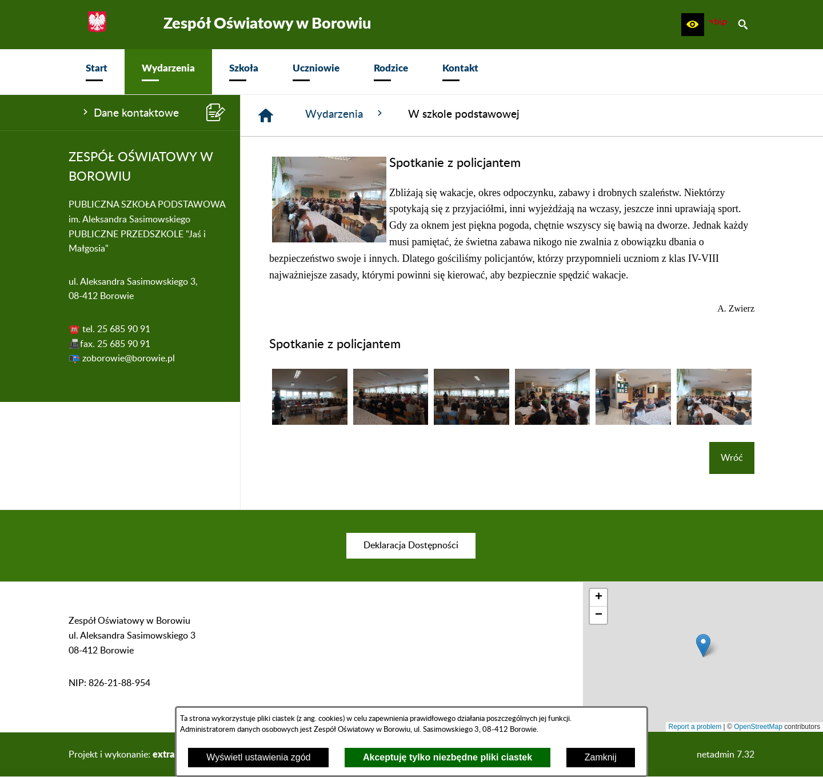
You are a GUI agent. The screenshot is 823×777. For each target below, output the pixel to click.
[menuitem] (97, 71)
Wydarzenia (345, 113)
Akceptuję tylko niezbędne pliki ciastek (447, 757)
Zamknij (601, 757)
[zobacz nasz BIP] (717, 24)
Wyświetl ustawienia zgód (258, 757)
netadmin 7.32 (725, 754)
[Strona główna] (266, 115)
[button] (692, 24)
